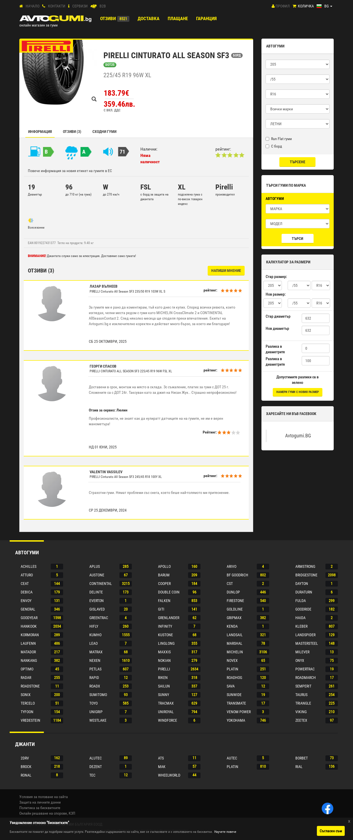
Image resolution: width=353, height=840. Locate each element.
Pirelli (164, 669)
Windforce (167, 720)
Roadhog (234, 677)
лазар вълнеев (103, 286)
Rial (299, 766)
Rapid (94, 677)
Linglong (166, 643)
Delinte (96, 592)
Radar (26, 677)
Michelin (235, 652)
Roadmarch (305, 677)
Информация (40, 131)
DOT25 (109, 65)
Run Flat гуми (279, 139)
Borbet (301, 758)
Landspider (305, 635)
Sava (231, 686)
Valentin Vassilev (106, 472)
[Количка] (294, 6)
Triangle (303, 703)
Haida (300, 618)
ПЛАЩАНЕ (178, 18)
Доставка (148, 18)
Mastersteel (306, 643)
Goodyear (29, 618)
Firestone (235, 600)
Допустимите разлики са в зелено (297, 380)
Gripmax (234, 618)
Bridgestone (306, 575)
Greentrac (98, 618)
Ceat (25, 583)
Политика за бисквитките (39, 808)
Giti (161, 609)
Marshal (234, 643)
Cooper (164, 583)
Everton (96, 600)
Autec (232, 758)
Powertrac (305, 669)
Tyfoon (27, 712)
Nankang (29, 660)
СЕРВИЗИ (80, 6)
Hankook (29, 626)
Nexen (94, 660)
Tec (92, 775)
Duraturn (303, 592)
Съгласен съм (331, 831)
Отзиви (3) (72, 131)
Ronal (26, 775)
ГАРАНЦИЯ (206, 18)
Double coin (169, 592)
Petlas (95, 669)
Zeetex (301, 720)
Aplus (94, 566)
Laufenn (28, 643)
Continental (100, 583)
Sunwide (234, 694)
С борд (274, 146)
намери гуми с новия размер (297, 392)
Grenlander (168, 618)
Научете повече (225, 832)
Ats (161, 758)
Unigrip (96, 712)
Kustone (165, 635)
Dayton (301, 583)
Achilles (28, 566)
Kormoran (30, 635)
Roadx (94, 686)
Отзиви (108, 18)
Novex (232, 660)
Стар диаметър (278, 316)
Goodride (303, 609)
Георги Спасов (103, 366)
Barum (164, 575)
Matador (28, 652)
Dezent (95, 766)
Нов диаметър (277, 328)
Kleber (301, 626)
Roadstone (30, 686)
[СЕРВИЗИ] (68, 6)
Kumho (95, 635)
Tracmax (166, 703)
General (28, 609)
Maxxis (164, 652)
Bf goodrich (237, 575)
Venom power (239, 712)
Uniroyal (166, 712)
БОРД (237, 55)
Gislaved (97, 609)
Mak (161, 766)
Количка (306, 6)
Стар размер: (276, 276)
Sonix (26, 694)
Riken (163, 677)
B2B (103, 6)
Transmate (236, 703)
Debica (27, 592)
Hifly (93, 626)
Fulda (300, 600)
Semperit (303, 686)
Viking (301, 712)
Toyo (93, 703)
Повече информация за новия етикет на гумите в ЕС (70, 170)
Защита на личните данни (40, 802)
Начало (32, 6)
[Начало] (21, 6)
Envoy (26, 600)
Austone (96, 575)
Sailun (164, 686)
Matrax (96, 652)
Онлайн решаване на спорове (43, 813)
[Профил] (273, 6)
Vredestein (30, 720)
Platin (232, 669)
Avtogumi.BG (298, 435)
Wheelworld (169, 775)
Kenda (232, 626)
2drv (25, 758)
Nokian (164, 660)
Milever (302, 652)
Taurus (301, 694)
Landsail (235, 635)
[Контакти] (43, 6)
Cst (230, 583)
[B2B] (93, 6)
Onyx (299, 660)
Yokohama (236, 720)
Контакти (56, 6)
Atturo (27, 575)
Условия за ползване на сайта (43, 796)
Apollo (164, 566)
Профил (283, 6)
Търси (297, 238)
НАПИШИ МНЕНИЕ (226, 270)
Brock (26, 766)
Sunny (163, 694)
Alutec (95, 758)
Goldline (235, 609)
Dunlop (233, 592)
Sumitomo (98, 694)
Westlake (97, 720)
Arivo (231, 566)
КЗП (72, 813)
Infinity (165, 626)
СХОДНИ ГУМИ (104, 131)
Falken (164, 600)
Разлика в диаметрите (275, 349)
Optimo (27, 669)
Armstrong (305, 566)
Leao (93, 643)
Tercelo (28, 703)
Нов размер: (275, 294)
